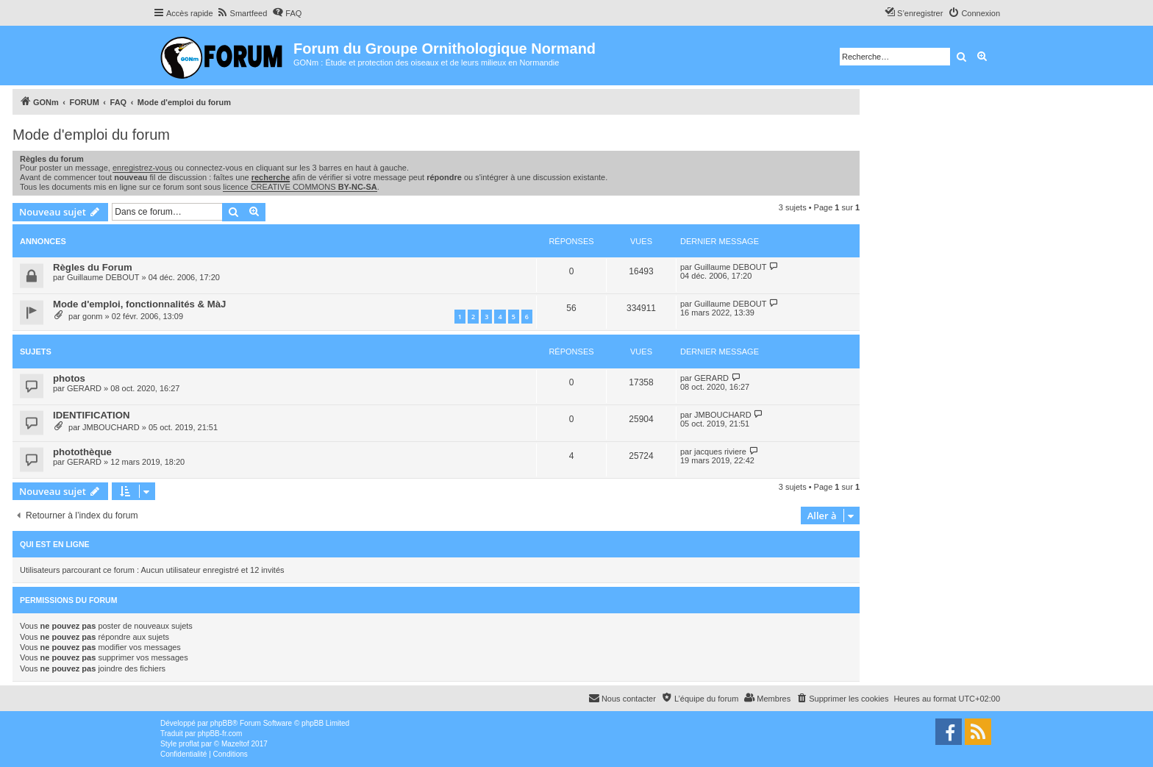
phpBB (221, 723)
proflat (189, 744)
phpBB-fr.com (220, 733)
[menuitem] (242, 13)
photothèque (82, 451)
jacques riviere (720, 451)
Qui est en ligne (55, 544)
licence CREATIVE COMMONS (299, 186)
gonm (92, 316)
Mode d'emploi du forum (91, 134)
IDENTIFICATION (91, 415)
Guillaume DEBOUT (103, 277)
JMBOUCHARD (111, 427)
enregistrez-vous (142, 167)
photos (69, 378)
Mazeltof (235, 744)
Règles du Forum (92, 267)
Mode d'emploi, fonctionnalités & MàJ (139, 304)
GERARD (84, 388)
